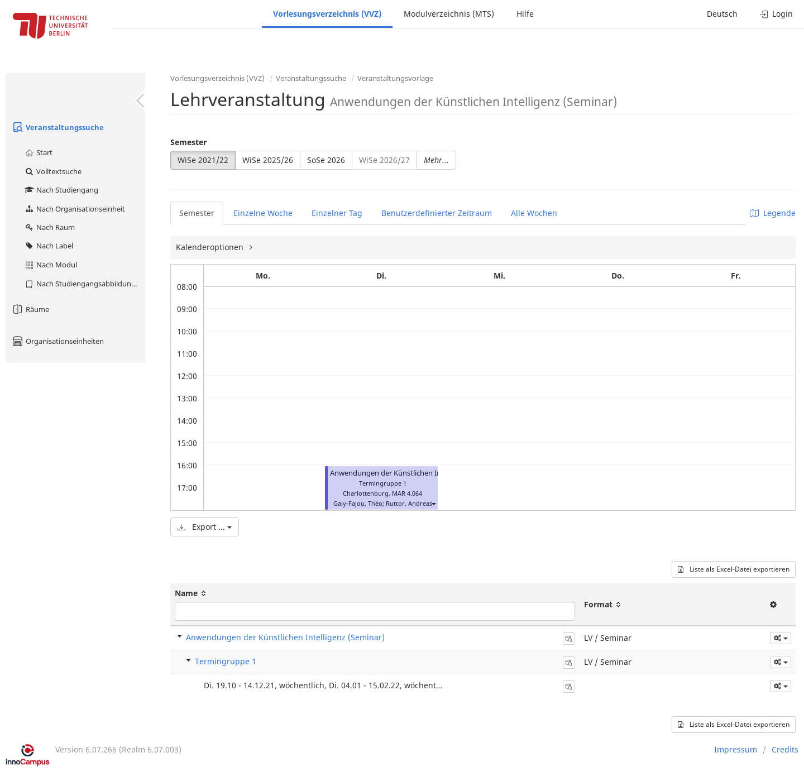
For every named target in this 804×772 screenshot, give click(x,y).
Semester (188, 142)
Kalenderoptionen (211, 247)
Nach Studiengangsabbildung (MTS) (84, 284)
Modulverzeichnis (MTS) (449, 13)
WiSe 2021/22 (203, 160)
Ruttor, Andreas (409, 503)
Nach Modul (50, 265)
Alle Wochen (534, 213)
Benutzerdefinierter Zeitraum (436, 213)
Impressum (735, 749)
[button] (433, 503)
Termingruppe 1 (225, 661)
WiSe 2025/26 (267, 160)
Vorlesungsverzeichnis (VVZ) (327, 13)
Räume (30, 309)
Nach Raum (49, 227)
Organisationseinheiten (57, 341)
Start (38, 152)
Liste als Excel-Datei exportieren (733, 569)
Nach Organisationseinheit (74, 209)
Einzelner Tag (337, 213)
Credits (785, 749)
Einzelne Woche (263, 213)
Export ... (205, 526)
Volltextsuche (53, 171)
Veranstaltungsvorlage (395, 78)
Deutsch (722, 13)
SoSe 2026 (326, 160)
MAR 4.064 (407, 493)
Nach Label (48, 246)
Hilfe (525, 13)
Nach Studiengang (61, 190)
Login (776, 13)
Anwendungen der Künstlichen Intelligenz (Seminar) (417, 473)
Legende (773, 213)
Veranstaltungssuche (57, 127)
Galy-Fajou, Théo (357, 503)
